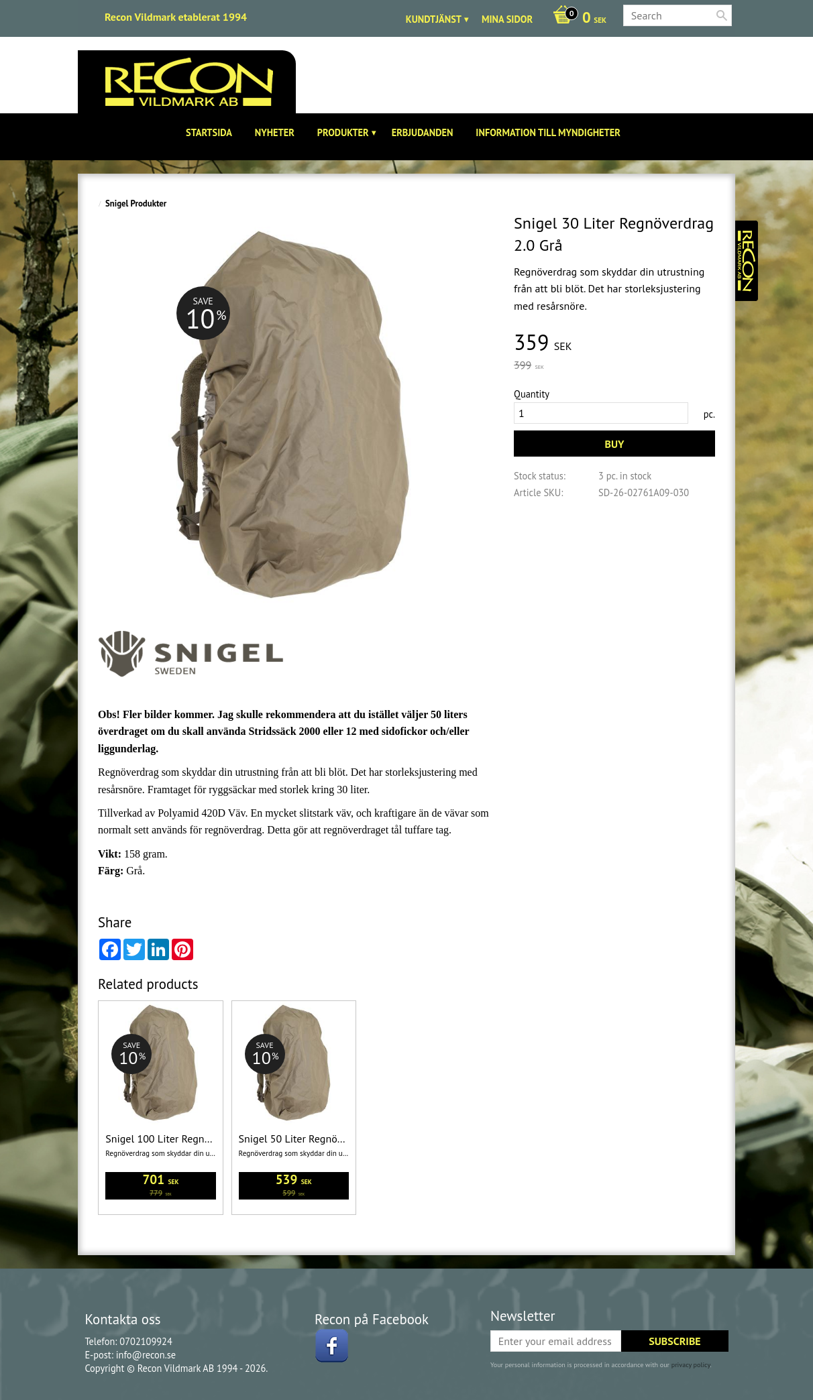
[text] (614, 343)
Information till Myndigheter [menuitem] (548, 132)
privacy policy (690, 1364)
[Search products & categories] (677, 15)
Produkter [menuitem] (343, 132)
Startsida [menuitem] (209, 132)
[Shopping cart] (576, 19)
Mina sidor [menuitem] (507, 19)
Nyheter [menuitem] (274, 132)
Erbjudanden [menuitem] (422, 132)
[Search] (722, 15)
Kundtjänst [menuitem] (434, 19)
